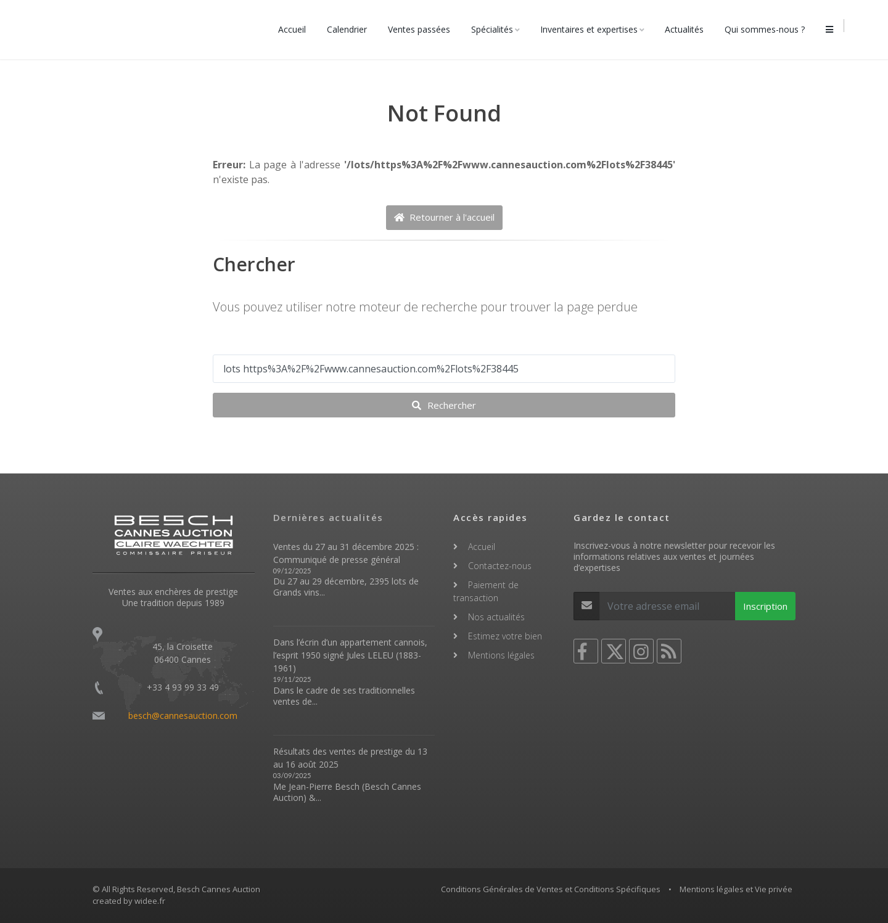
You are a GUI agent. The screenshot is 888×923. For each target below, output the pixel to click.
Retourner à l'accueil (444, 217)
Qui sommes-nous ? (768, 29)
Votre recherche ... (257, 342)
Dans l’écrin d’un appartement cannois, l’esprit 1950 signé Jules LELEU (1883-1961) (350, 655)
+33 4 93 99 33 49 (183, 687)
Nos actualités (496, 617)
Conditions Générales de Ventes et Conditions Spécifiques (550, 889)
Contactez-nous (500, 566)
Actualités (687, 29)
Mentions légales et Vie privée (736, 889)
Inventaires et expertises (592, 29)
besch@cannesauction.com (182, 715)
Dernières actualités (328, 517)
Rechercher (444, 405)
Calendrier (350, 29)
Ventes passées (422, 29)
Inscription (765, 606)
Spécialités (495, 29)
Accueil (295, 29)
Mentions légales (501, 655)
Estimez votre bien (505, 636)
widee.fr (149, 900)
